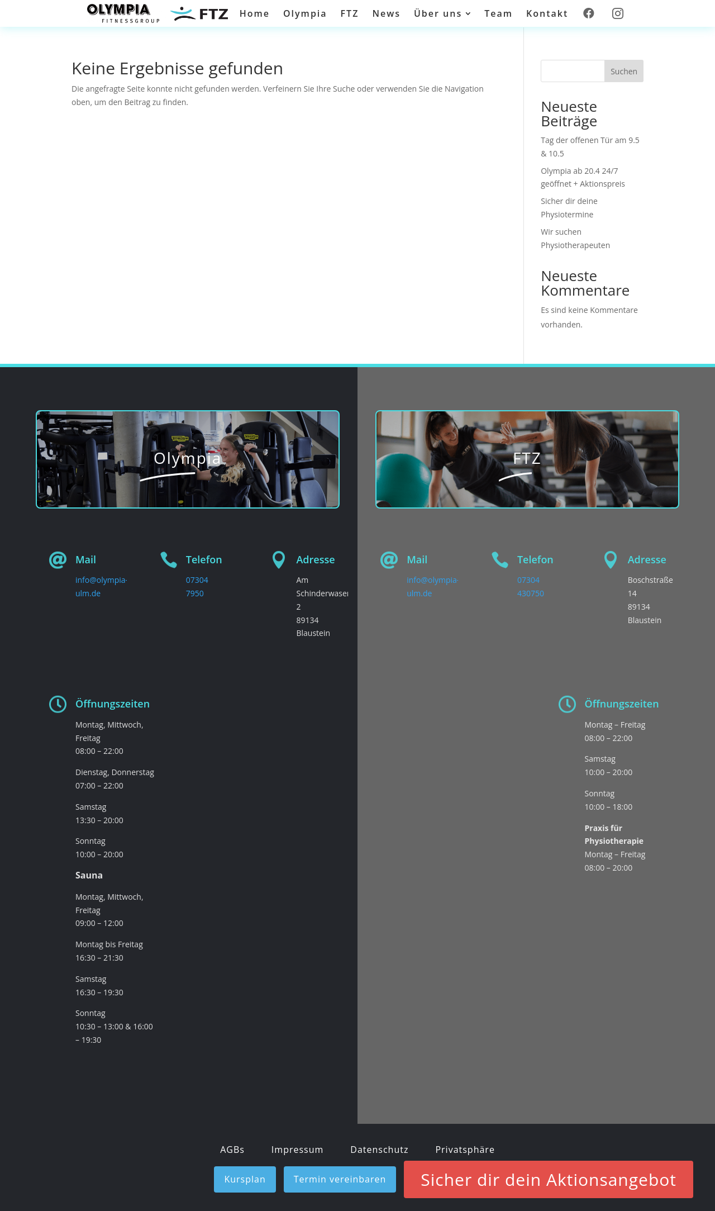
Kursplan (244, 1179)
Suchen (624, 71)
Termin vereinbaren (340, 1179)
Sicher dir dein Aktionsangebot (548, 1179)
